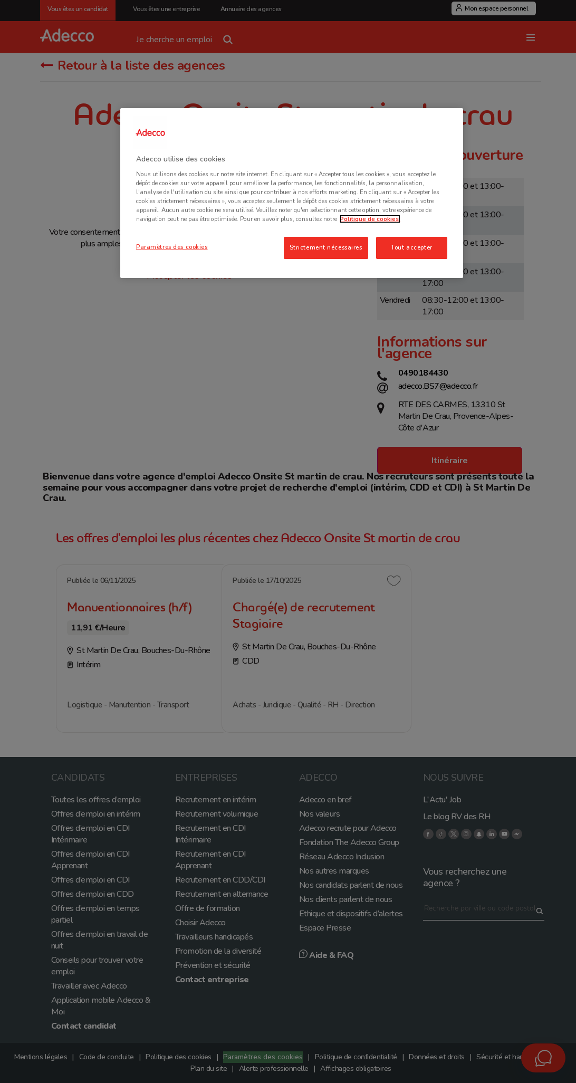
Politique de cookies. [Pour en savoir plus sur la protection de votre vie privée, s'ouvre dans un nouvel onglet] (370, 219)
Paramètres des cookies (172, 247)
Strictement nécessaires (326, 247)
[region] (291, 193)
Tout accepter (411, 247)
